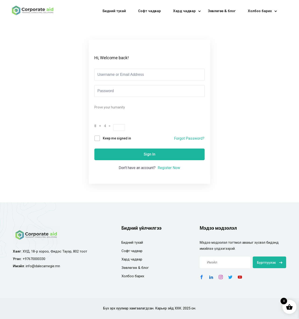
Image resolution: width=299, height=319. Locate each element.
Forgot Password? (189, 138)
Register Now (169, 168)
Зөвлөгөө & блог (222, 11)
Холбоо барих (260, 11)
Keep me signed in (117, 138)
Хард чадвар (184, 11)
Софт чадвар (149, 11)
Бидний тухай (114, 11)
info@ (30, 266)
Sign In (149, 154)
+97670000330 (34, 259)
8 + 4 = (103, 126)
